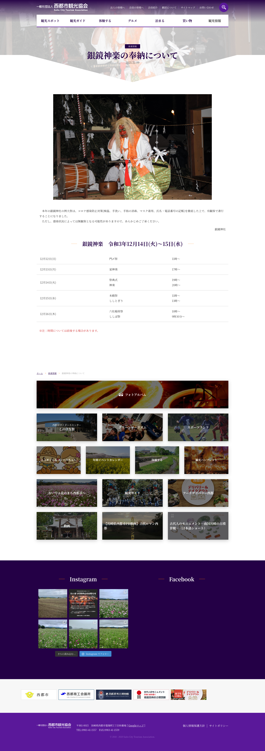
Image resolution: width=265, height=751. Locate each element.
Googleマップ (136, 725)
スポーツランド (198, 427)
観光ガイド (77, 20)
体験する (105, 20)
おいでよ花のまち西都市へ (67, 493)
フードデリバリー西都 (198, 493)
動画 (67, 525)
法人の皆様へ (117, 7)
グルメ (132, 20)
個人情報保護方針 (194, 726)
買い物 (187, 20)
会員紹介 (153, 7)
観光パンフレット (206, 460)
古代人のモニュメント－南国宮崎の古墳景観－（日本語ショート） (198, 525)
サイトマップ (188, 7)
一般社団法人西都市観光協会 (62, 7)
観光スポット (50, 20)
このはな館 (67, 427)
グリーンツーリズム (132, 427)
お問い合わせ (206, 7)
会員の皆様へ (136, 7)
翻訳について (169, 7)
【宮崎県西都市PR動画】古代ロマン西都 (131, 525)
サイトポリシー (218, 726)
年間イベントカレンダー (108, 460)
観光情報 (215, 20)
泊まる (160, 20)
